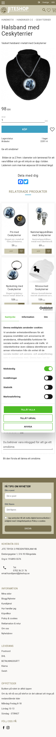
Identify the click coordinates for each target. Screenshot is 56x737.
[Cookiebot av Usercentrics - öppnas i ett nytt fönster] (40, 308)
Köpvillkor (6, 613)
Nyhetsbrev (6, 633)
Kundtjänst (6, 603)
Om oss (5, 628)
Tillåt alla (28, 409)
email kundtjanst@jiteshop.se (15, 573)
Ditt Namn (9, 504)
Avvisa (28, 426)
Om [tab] (46, 317)
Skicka (28, 528)
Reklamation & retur (11, 623)
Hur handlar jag (8, 608)
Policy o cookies (38, 521)
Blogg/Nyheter (8, 598)
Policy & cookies (9, 618)
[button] (4, 3)
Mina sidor (6, 593)
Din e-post (9, 490)
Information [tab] (28, 317)
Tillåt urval (28, 418)
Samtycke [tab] (10, 317)
